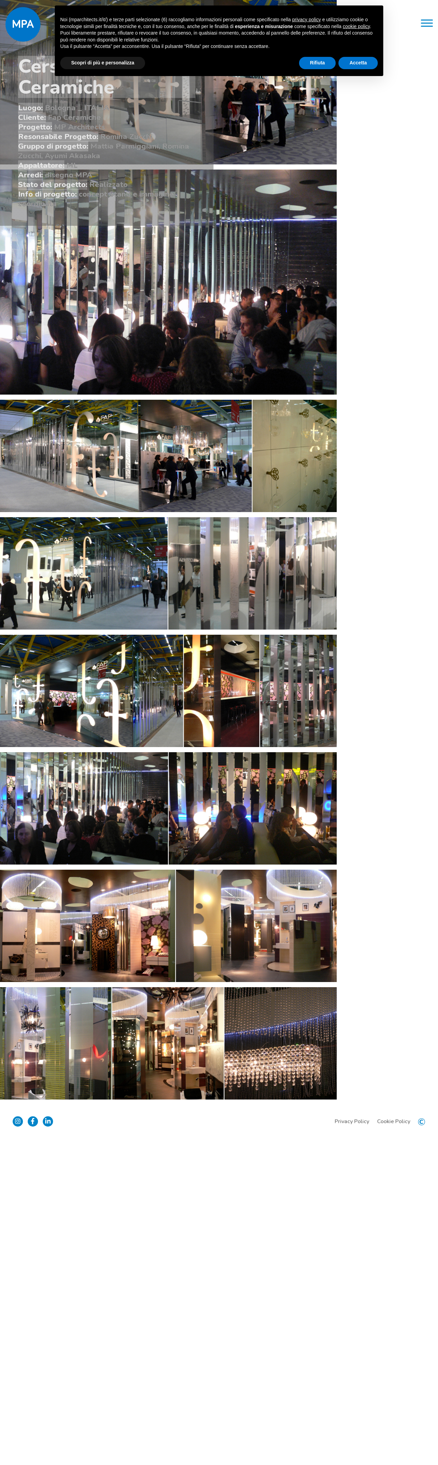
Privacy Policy (351, 1444)
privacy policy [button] (306, 19)
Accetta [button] (358, 62)
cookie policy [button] (356, 26)
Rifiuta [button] (317, 62)
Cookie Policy (392, 1444)
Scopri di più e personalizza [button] (102, 62)
